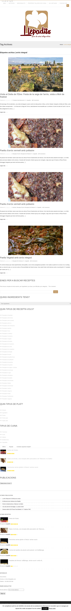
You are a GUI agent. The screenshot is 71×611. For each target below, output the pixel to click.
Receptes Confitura (7, 333)
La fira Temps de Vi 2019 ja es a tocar (11, 498)
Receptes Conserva (7, 336)
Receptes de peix (6, 354)
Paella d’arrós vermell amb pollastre (17, 150)
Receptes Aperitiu (6, 328)
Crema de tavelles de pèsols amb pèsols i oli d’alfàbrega (26, 550)
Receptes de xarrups (7, 370)
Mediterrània (5, 439)
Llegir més (2, 112)
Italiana (4, 437)
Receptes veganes (7, 398)
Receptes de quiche (7, 365)
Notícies (12, 3)
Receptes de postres (7, 362)
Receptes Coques (6, 338)
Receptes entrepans (7, 375)
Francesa (4, 432)
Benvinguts (21, 3)
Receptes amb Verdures (8, 325)
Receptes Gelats (6, 383)
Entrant (4, 410)
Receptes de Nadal (7, 351)
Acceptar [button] (45, 608)
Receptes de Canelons (8, 344)
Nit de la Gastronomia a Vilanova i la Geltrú (12, 504)
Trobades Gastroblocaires (19, 100)
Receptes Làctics (6, 388)
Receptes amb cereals (8, 320)
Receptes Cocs (6, 331)
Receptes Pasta (6, 393)
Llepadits (29, 100)
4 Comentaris (42, 153)
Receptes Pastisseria (7, 396)
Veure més (52, 608)
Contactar (63, 3)
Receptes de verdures (18, 261)
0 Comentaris (36, 100)
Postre (4, 415)
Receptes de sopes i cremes (9, 367)
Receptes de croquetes (8, 349)
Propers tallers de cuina (37, 3)
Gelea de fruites (12, 450)
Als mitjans (53, 3)
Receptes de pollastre (26, 153)
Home (61, 44)
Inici (4, 3)
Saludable (4, 442)
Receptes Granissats (7, 385)
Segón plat (5, 420)
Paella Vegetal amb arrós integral (16, 257)
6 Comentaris (34, 261)
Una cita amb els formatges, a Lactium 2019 (13, 506)
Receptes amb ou (6, 323)
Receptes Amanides (7, 315)
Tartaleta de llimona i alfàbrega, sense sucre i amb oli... (26, 560)
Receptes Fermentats (7, 380)
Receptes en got (6, 372)
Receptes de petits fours (8, 357)
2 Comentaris (46, 207)
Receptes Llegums (7, 391)
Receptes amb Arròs (7, 318)
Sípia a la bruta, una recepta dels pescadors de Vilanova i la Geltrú (29, 459)
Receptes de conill (7, 346)
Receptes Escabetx (7, 378)
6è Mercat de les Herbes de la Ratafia (11, 501)
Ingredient (4, 412)
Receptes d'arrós (16, 153)
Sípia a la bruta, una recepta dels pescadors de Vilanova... (27, 529)
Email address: (4, 589)
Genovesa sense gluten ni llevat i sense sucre (22, 467)
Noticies (14, 207)
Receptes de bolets (7, 341)
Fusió (3, 434)
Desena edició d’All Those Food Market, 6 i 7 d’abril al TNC (16, 509)
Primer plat (5, 418)
